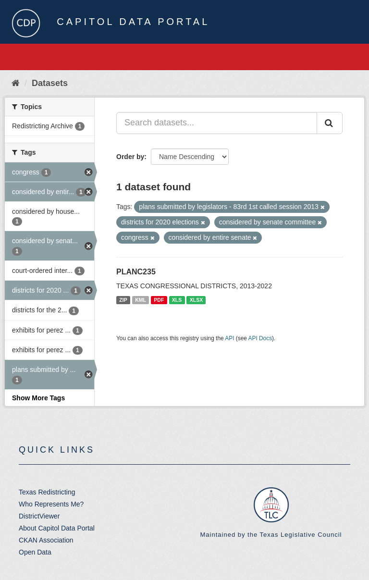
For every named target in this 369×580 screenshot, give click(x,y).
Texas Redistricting (47, 492)
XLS (177, 300)
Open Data (35, 552)
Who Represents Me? (51, 504)
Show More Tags (38, 398)
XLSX (196, 300)
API (229, 338)
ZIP (123, 300)
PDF (159, 300)
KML (140, 300)
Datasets (50, 83)
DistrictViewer (39, 516)
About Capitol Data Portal (57, 528)
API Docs (260, 338)
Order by (130, 156)
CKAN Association (46, 540)
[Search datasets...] (216, 123)
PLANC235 (136, 272)
